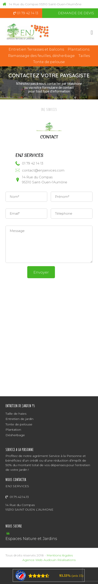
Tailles (84, 56)
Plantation (13, 430)
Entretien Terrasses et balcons (36, 49)
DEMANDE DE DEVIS (76, 13)
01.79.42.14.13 (17, 497)
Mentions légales (60, 555)
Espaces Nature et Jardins (31, 538)
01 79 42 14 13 (25, 13)
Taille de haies (15, 414)
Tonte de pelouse (49, 62)
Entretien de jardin (19, 419)
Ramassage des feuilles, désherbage (41, 56)
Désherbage (15, 435)
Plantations (78, 49)
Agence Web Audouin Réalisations (49, 560)
